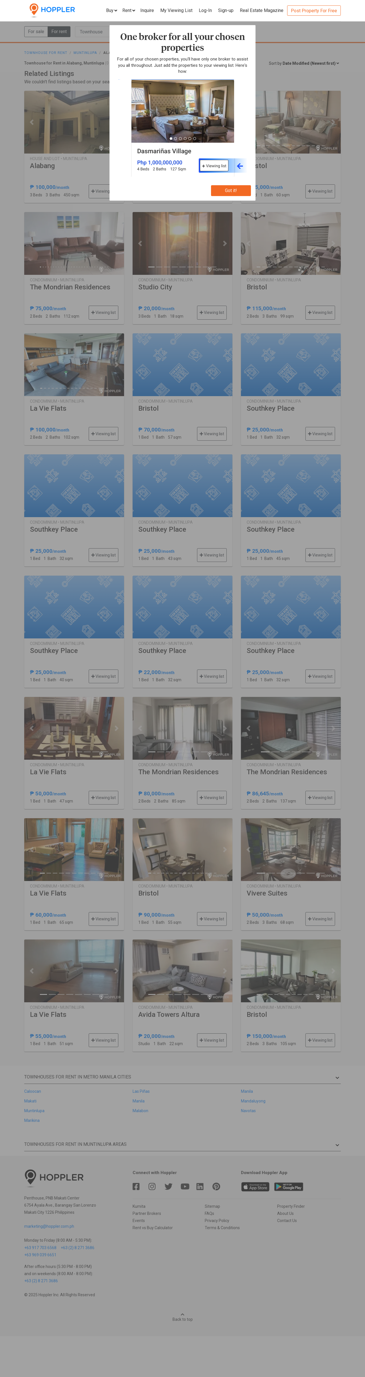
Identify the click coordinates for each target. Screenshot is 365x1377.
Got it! (231, 190)
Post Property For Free (314, 10)
